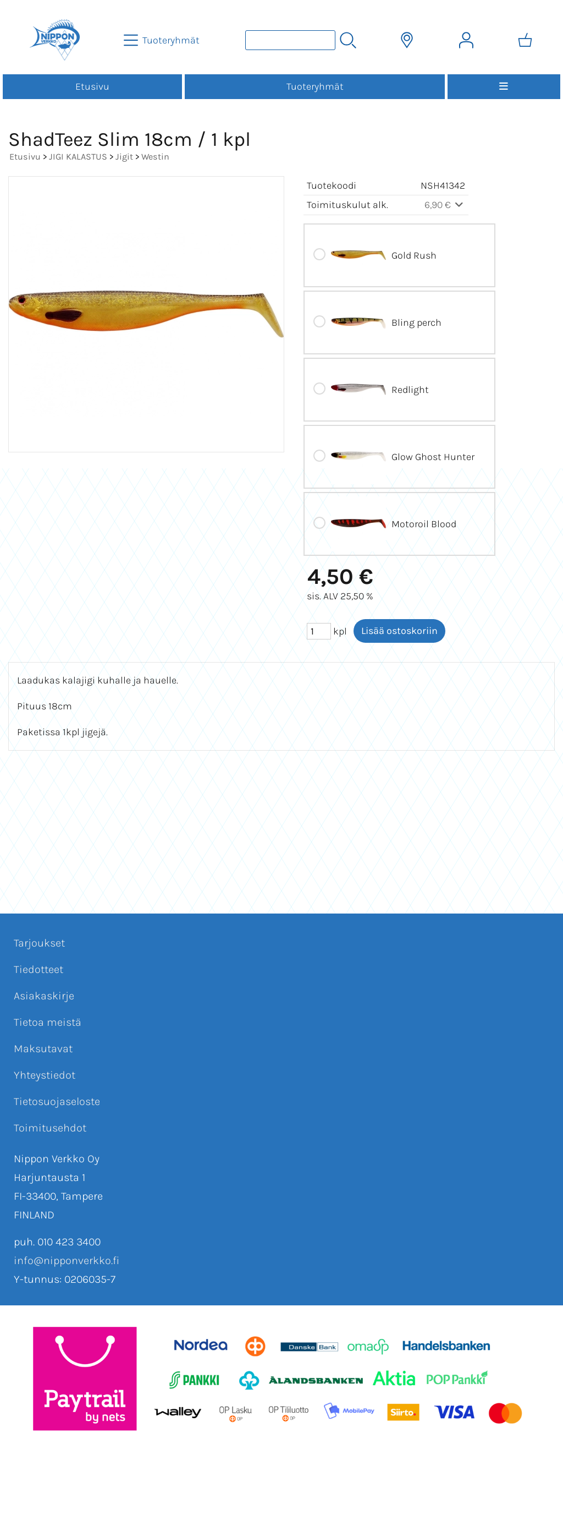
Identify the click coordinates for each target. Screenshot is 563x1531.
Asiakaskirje (44, 995)
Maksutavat (43, 1048)
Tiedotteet (38, 969)
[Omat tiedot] (466, 40)
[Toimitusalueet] (407, 40)
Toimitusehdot (50, 1128)
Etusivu (92, 86)
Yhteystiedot (44, 1075)
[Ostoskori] (525, 40)
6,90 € (445, 205)
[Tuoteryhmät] (163, 40)
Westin (155, 156)
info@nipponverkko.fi (66, 1260)
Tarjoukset (39, 943)
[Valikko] (504, 86)
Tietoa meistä (47, 1022)
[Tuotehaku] (290, 40)
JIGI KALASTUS (78, 156)
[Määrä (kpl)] (319, 631)
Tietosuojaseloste (57, 1101)
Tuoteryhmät (315, 86)
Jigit (124, 156)
